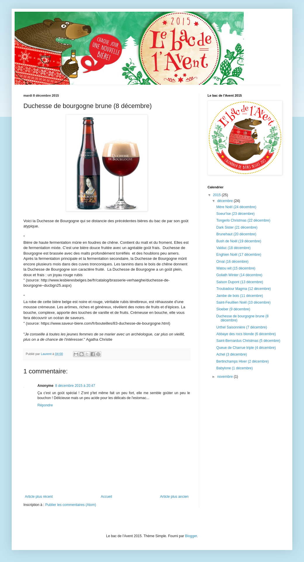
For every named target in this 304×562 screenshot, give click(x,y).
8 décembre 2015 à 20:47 (75, 386)
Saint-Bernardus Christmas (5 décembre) (248, 341)
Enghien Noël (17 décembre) (238, 255)
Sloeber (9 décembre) (233, 309)
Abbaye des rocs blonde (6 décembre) (246, 334)
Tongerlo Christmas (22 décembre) (243, 220)
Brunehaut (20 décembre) (236, 234)
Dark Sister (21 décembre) (237, 227)
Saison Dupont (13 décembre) (239, 282)
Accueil (106, 497)
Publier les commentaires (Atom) (70, 505)
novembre (225, 377)
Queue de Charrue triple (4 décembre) (246, 348)
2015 (217, 195)
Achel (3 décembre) (231, 354)
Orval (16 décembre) (232, 262)
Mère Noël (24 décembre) (236, 207)
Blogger (191, 536)
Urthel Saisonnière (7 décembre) (241, 327)
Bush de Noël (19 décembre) (238, 241)
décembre (225, 201)
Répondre (45, 405)
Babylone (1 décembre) (234, 368)
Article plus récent (39, 497)
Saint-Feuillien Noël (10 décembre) (243, 302)
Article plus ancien (174, 497)
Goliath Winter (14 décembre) (239, 275)
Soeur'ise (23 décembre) (235, 214)
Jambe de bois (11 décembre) (239, 296)
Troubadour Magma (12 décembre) (243, 289)
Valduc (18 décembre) (233, 248)
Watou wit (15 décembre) (235, 268)
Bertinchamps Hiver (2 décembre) (242, 361)
